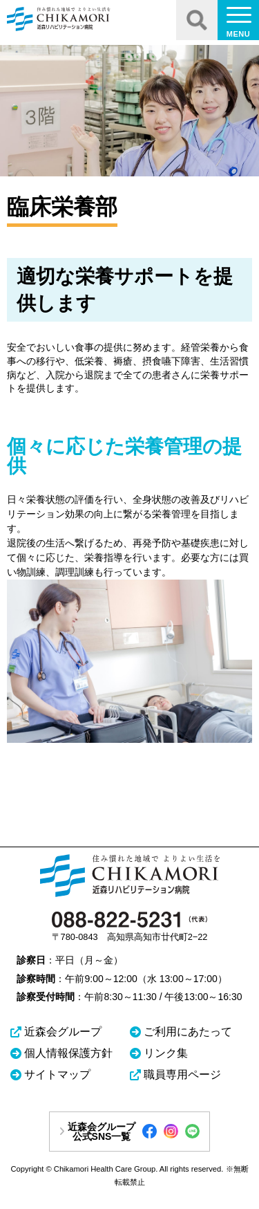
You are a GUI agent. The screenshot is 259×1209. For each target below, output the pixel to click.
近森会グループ (63, 1031)
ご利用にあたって (188, 1031)
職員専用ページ (182, 1074)
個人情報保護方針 (68, 1053)
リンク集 (166, 1053)
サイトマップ (57, 1074)
